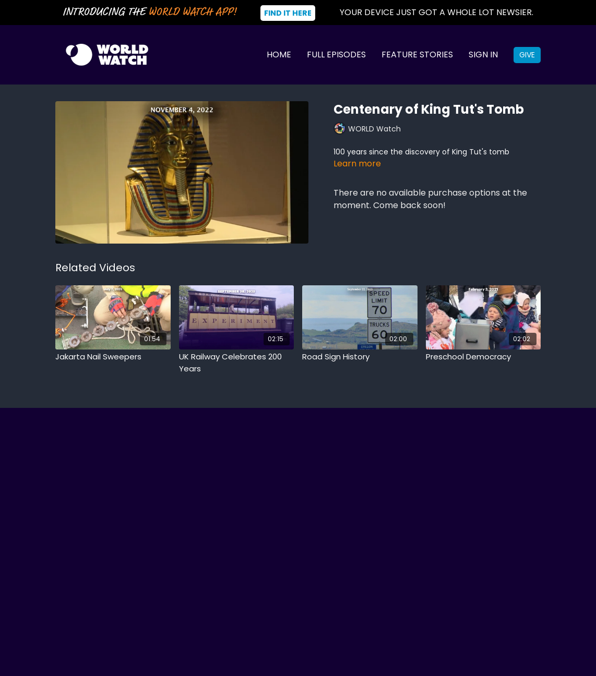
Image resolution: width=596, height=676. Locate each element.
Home (279, 55)
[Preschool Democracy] (483, 357)
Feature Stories (417, 55)
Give (527, 55)
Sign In (483, 55)
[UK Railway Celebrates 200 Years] (236, 363)
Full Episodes (336, 55)
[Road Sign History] (360, 357)
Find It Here (288, 13)
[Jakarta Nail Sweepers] (113, 357)
